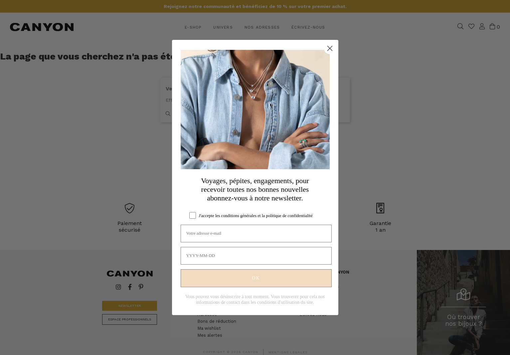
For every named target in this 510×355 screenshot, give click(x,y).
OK (256, 278)
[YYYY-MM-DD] (256, 256)
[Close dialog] (330, 48)
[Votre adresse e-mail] (256, 233)
